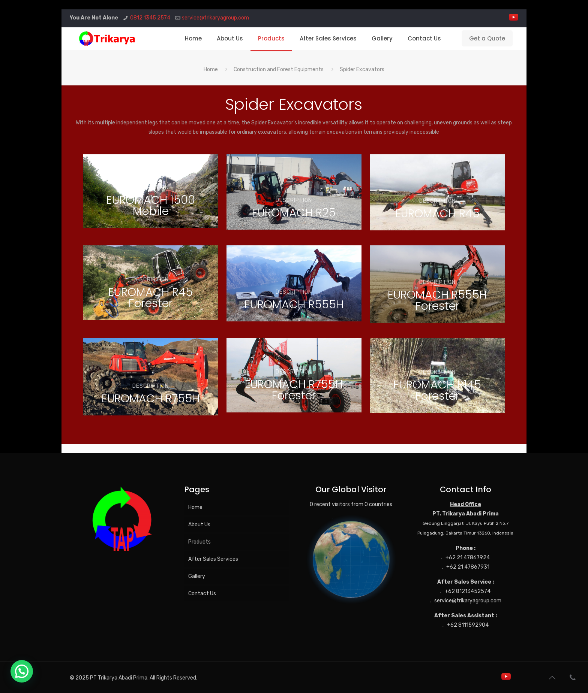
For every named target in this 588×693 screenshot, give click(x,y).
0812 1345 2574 (150, 18)
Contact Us (202, 593)
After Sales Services (213, 559)
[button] (21, 671)
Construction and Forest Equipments (279, 69)
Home (211, 69)
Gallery (196, 576)
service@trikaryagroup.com (215, 18)
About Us (199, 524)
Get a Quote (487, 38)
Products (199, 542)
